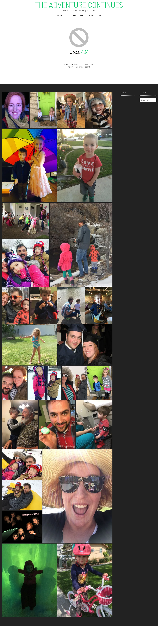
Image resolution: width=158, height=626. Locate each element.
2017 (67, 15)
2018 (74, 15)
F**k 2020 (90, 15)
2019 (81, 15)
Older (59, 15)
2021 (99, 15)
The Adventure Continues (79, 5)
